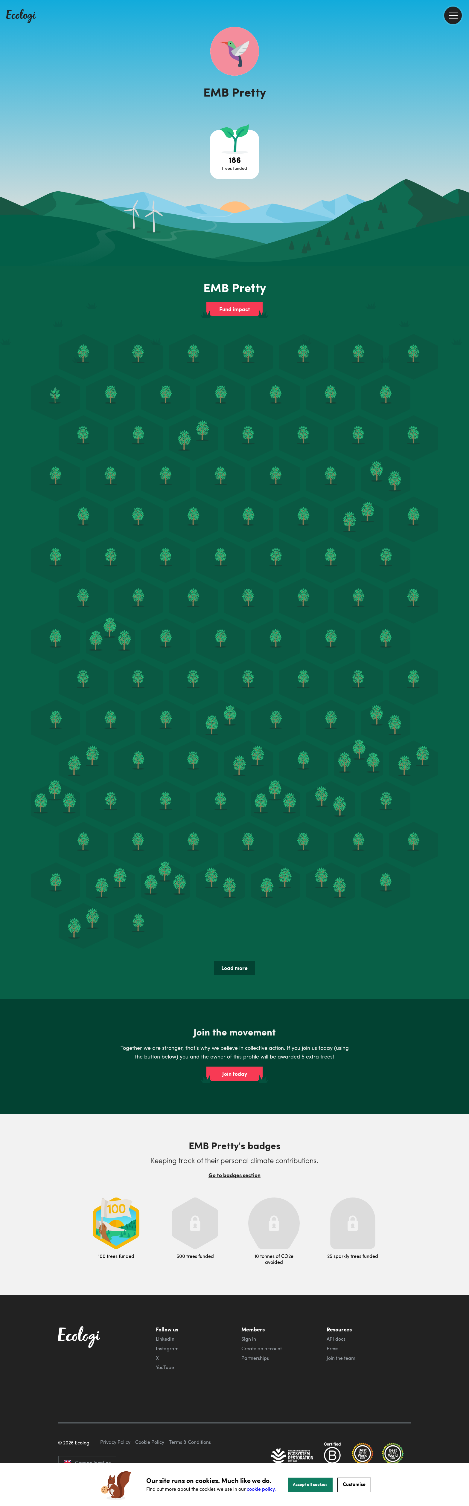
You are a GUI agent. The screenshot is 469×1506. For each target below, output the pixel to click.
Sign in (248, 1339)
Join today (234, 1074)
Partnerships (255, 1358)
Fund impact (234, 309)
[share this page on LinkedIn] (462, 110)
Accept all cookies (310, 1484)
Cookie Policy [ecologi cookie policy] (149, 1442)
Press (332, 1348)
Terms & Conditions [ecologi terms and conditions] (190, 1442)
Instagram (167, 1348)
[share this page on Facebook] (462, 85)
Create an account (261, 1348)
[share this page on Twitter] (462, 98)
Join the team (341, 1358)
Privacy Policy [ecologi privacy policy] (115, 1442)
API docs (336, 1339)
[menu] (453, 15)
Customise (354, 1484)
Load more (234, 968)
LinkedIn (165, 1339)
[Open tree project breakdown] (234, 154)
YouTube (165, 1367)
